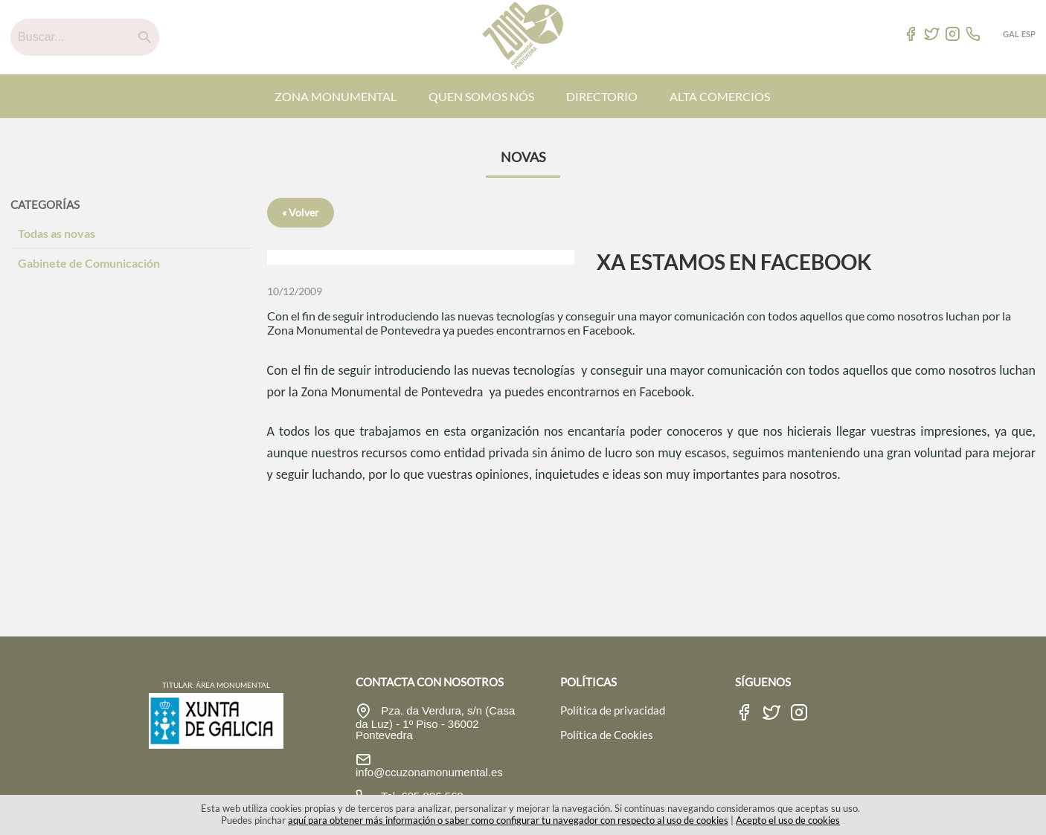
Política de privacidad (612, 710)
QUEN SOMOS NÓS (481, 96)
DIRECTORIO (602, 96)
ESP (1028, 34)
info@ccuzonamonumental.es (429, 772)
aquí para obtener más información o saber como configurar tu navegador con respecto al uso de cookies (508, 820)
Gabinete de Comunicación (89, 263)
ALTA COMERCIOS (720, 96)
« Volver (300, 212)
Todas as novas (56, 233)
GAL (1011, 34)
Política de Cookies (606, 734)
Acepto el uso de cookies (788, 820)
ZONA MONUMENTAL (336, 96)
